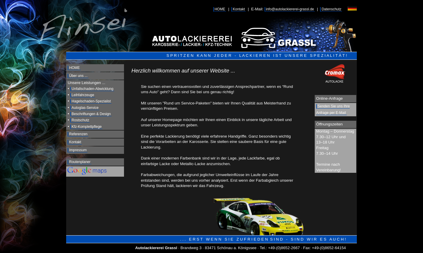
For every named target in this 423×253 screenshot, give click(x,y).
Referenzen (78, 134)
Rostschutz (80, 120)
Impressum (78, 150)
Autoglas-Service (84, 108)
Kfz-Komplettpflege (86, 127)
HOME (219, 9)
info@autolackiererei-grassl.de (290, 9)
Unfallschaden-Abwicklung (92, 89)
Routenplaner (79, 162)
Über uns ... (78, 76)
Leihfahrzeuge (82, 95)
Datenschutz (331, 9)
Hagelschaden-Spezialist (91, 101)
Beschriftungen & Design (91, 114)
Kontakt (239, 9)
